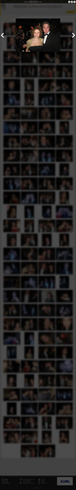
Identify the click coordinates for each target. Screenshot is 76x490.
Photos (26, 2)
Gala (40, 2)
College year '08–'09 (33, 2)
